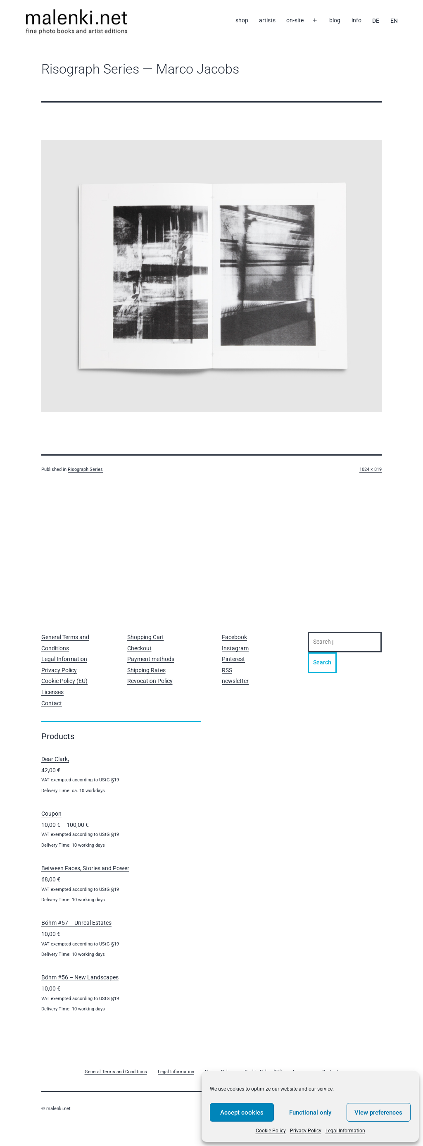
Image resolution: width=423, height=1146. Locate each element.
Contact (51, 703)
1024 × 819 (370, 469)
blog (334, 20)
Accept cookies (242, 1112)
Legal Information (345, 1131)
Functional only (310, 1112)
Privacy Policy (305, 1131)
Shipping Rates (146, 670)
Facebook (234, 637)
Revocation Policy (150, 681)
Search (322, 662)
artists (267, 20)
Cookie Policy (271, 1131)
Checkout (139, 648)
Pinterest (233, 659)
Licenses (52, 692)
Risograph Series (85, 469)
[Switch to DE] (376, 21)
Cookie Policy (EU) (64, 681)
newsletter (235, 681)
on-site (295, 20)
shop (241, 20)
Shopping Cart (145, 637)
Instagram (235, 648)
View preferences (378, 1112)
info (356, 20)
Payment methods (150, 659)
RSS (227, 670)
